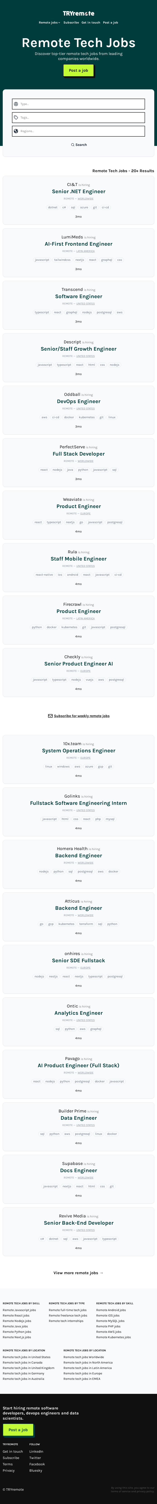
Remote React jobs (16, 1315)
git (95, 207)
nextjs (79, 260)
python (83, 470)
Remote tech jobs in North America (88, 1362)
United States (85, 303)
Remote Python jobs (17, 1332)
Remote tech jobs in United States (26, 1357)
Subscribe (71, 22)
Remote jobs (50, 22)
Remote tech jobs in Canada (22, 1362)
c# (64, 207)
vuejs (89, 680)
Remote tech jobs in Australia (23, 1379)
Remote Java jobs (15, 1326)
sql (73, 207)
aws (119, 312)
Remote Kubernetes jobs (113, 1337)
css (119, 260)
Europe (85, 513)
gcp (100, 766)
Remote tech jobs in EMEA (81, 1379)
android (72, 575)
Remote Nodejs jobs (17, 1321)
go (81, 522)
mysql (110, 819)
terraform (86, 924)
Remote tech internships (66, 1321)
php (98, 819)
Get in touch (91, 22)
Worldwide (86, 198)
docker (69, 417)
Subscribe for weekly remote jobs (82, 716)
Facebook (37, 1464)
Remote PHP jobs (108, 1326)
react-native (44, 575)
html (91, 365)
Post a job (110, 22)
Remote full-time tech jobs (68, 1310)
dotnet (52, 207)
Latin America (85, 251)
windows (63, 766)
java (70, 470)
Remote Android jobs (111, 1310)
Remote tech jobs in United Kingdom (28, 1368)
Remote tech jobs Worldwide (83, 1357)
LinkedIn (36, 1451)
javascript (42, 260)
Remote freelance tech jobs (68, 1315)
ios (60, 575)
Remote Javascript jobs (19, 1310)
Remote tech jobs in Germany (23, 1373)
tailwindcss (62, 260)
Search (79, 145)
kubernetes (87, 417)
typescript (42, 312)
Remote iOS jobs (108, 1315)
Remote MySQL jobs (110, 1321)
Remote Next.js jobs (17, 1337)
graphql (106, 260)
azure (84, 207)
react (92, 260)
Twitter (35, 1458)
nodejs (87, 312)
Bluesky (35, 1470)
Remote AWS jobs (108, 1332)
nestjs (53, 976)
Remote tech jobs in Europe (82, 1373)
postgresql (104, 312)
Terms (8, 1464)
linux (111, 417)
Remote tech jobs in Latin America (87, 1368)
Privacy (8, 1470)
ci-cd (105, 207)
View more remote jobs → (78, 1272)
